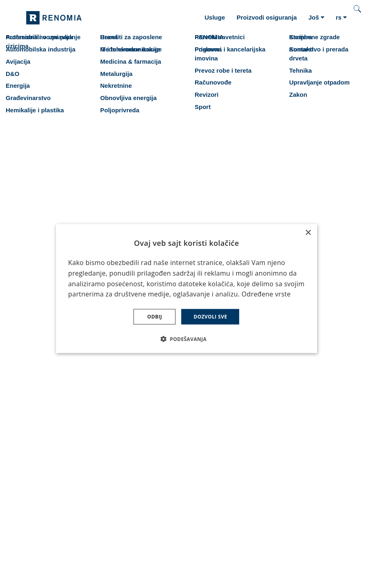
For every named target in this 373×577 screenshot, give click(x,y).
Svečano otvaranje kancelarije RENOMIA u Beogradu (156, 389)
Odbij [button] (154, 316)
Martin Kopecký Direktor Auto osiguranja (324, 378)
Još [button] (316, 17)
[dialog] (186, 288)
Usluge (36, 373)
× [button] (308, 232)
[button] (187, 339)
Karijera (37, 385)
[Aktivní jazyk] (341, 18)
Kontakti (38, 397)
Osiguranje (42, 361)
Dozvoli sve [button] (210, 316)
